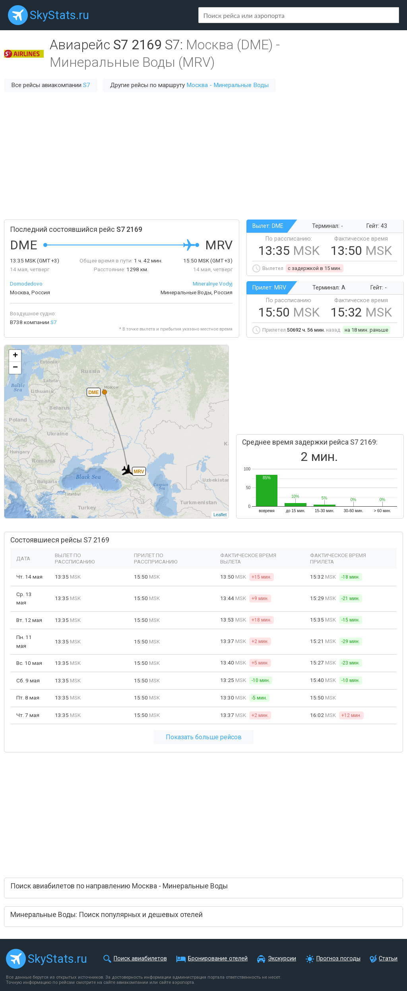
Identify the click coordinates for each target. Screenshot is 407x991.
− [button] (15, 368)
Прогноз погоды (338, 958)
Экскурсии (282, 958)
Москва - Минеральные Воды (227, 85)
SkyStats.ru (59, 15)
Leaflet (220, 514)
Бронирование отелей (218, 958)
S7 (86, 85)
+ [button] (15, 356)
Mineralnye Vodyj (213, 283)
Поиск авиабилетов (140, 958)
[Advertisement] (203, 156)
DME (93, 392)
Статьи (388, 958)
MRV (139, 471)
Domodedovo (26, 283)
